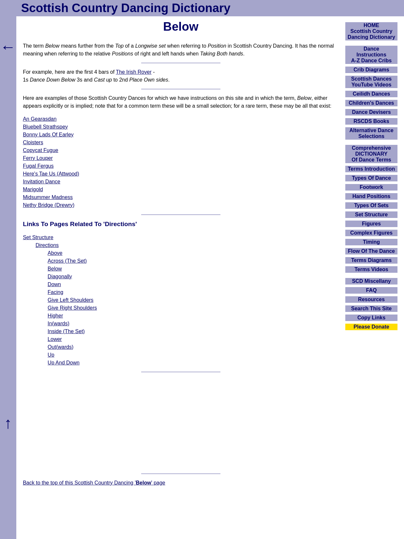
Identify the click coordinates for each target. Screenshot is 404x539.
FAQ (371, 290)
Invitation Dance (41, 181)
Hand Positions (371, 196)
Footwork (371, 187)
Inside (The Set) (66, 331)
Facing (55, 292)
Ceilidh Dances (371, 94)
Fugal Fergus (38, 166)
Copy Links (371, 317)
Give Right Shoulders (72, 308)
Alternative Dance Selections (371, 133)
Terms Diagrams (371, 260)
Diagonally (60, 276)
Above (55, 253)
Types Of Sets (371, 205)
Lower (55, 339)
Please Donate (371, 327)
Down (54, 284)
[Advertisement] (181, 423)
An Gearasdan (39, 119)
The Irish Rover (133, 72)
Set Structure (38, 237)
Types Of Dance (371, 178)
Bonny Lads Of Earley (48, 134)
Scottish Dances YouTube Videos (371, 81)
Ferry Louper (38, 158)
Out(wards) (60, 347)
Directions (47, 245)
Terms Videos (371, 269)
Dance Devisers (371, 112)
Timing (371, 242)
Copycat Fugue (40, 150)
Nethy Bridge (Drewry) (48, 205)
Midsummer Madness (48, 197)
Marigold (33, 189)
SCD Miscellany (371, 281)
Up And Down (64, 362)
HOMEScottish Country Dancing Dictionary (371, 31)
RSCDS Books (371, 121)
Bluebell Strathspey (45, 127)
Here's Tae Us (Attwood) (51, 174)
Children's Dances (371, 103)
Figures (371, 223)
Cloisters (33, 142)
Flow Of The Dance (371, 251)
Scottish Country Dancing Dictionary (126, 8)
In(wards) (58, 323)
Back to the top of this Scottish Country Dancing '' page (94, 482)
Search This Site (371, 308)
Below (55, 268)
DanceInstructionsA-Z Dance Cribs (371, 54)
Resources (371, 299)
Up (51, 355)
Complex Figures (371, 233)
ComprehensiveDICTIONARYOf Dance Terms (371, 153)
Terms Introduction (371, 169)
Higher (55, 315)
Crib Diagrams (371, 69)
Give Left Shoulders (71, 300)
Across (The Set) (67, 261)
